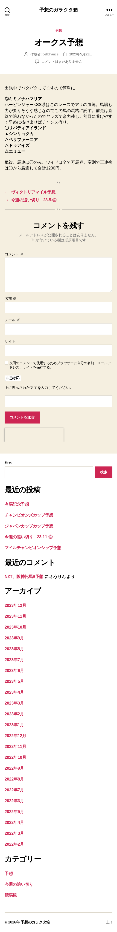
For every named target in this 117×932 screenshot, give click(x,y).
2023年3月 (14, 703)
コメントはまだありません (61, 62)
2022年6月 (14, 801)
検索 (8, 463)
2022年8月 (14, 779)
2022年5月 (14, 811)
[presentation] (34, 435)
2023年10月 (15, 627)
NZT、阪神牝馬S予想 (24, 576)
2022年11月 (15, 746)
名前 (10, 298)
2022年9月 (14, 768)
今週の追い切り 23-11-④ (28, 537)
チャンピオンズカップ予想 (29, 515)
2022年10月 (15, 757)
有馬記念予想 (17, 504)
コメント (14, 254)
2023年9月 (14, 638)
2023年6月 (14, 670)
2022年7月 (14, 790)
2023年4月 (14, 692)
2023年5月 (14, 681)
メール (12, 320)
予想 (58, 30)
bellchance (50, 54)
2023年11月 (15, 616)
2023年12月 (15, 605)
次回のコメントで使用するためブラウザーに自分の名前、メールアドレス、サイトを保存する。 (60, 365)
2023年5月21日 (81, 54)
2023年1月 (14, 725)
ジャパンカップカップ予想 (29, 526)
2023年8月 (14, 649)
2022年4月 (14, 822)
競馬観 (11, 895)
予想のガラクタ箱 (58, 9)
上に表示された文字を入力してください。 (39, 388)
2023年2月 (14, 714)
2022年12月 (15, 735)
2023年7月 (14, 659)
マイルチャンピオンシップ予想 (33, 547)
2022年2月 (14, 844)
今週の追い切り (19, 884)
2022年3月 (14, 833)
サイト (10, 341)
